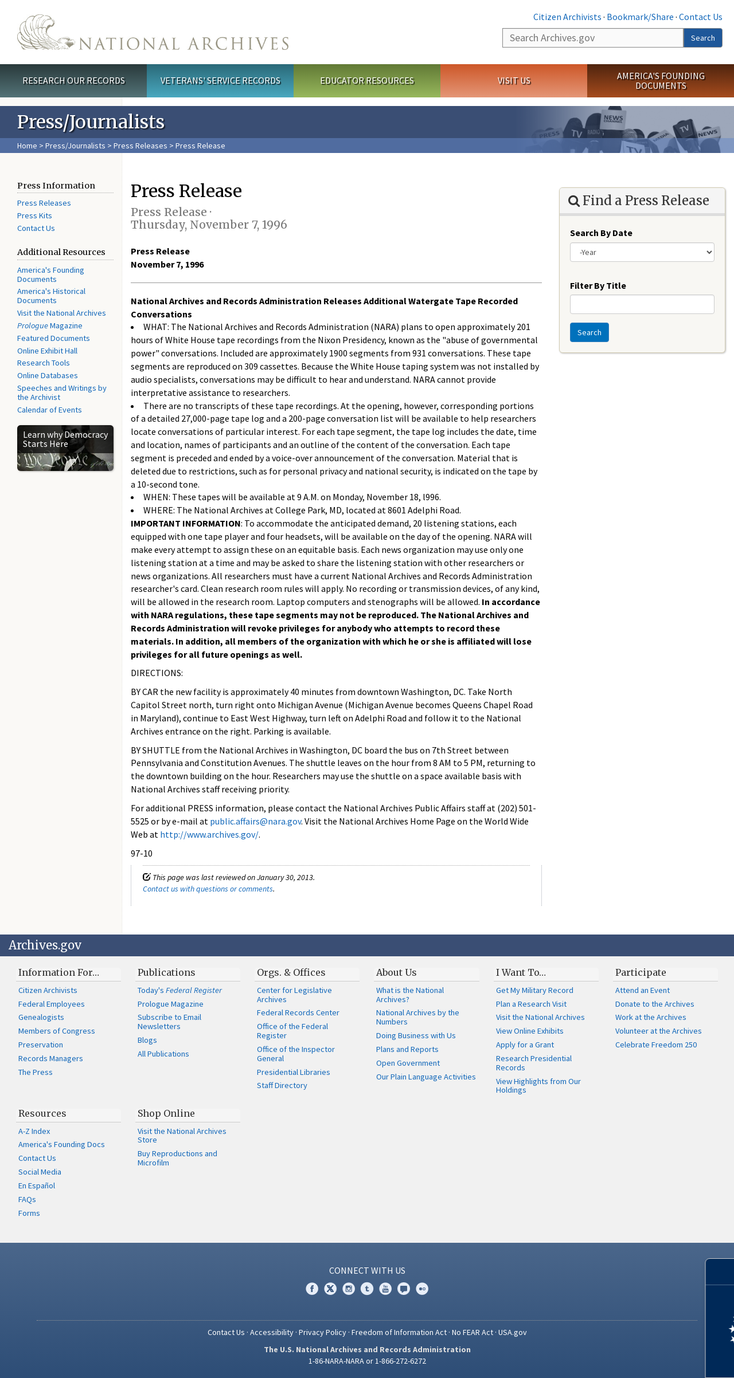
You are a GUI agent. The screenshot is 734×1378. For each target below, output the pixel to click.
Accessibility (272, 1332)
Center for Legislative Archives (294, 994)
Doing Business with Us (416, 1035)
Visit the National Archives (61, 313)
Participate (640, 972)
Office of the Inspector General (296, 1053)
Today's (180, 990)
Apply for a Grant (525, 1044)
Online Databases (47, 375)
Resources (42, 1113)
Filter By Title (598, 285)
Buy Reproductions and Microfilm (177, 1158)
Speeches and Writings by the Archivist (62, 392)
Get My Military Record (534, 990)
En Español (36, 1185)
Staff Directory (282, 1085)
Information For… (58, 972)
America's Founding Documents (661, 80)
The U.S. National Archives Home (152, 32)
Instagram (349, 1288)
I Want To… (521, 972)
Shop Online (166, 1113)
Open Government (408, 1063)
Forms (29, 1213)
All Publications (163, 1054)
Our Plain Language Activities (426, 1076)
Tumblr (367, 1288)
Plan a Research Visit (531, 1004)
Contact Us (701, 16)
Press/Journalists (75, 145)
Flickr (422, 1288)
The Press (35, 1072)
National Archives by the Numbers (417, 1017)
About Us (396, 972)
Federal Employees (51, 1004)
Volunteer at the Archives (658, 1031)
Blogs (147, 1040)
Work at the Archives (650, 1017)
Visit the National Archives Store (182, 1135)
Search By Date (601, 232)
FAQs (27, 1199)
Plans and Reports (407, 1049)
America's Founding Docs (61, 1144)
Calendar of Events (49, 410)
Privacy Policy (322, 1332)
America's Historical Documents (51, 295)
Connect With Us (367, 1270)
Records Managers (50, 1058)
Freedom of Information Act (399, 1332)
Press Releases (140, 145)
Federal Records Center (298, 1012)
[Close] (720, 1272)
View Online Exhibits (530, 1031)
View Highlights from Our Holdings (538, 1086)
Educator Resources (367, 80)
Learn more (632, 1357)
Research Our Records (73, 80)
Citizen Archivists (567, 16)
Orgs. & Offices (291, 972)
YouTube (385, 1288)
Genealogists (41, 1017)
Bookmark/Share (640, 16)
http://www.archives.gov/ (209, 834)
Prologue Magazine (171, 1004)
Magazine (50, 325)
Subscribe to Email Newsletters (169, 1021)
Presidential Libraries (293, 1072)
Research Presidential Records (534, 1063)
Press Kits (34, 215)
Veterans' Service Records (220, 80)
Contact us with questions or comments (208, 889)
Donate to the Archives (654, 1004)
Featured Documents (53, 338)
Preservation (40, 1044)
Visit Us (514, 80)
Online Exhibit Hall (47, 351)
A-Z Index (34, 1131)
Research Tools (43, 363)
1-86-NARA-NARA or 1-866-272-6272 (367, 1361)
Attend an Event (642, 990)
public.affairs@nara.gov (255, 821)
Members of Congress (56, 1031)
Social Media (39, 1172)
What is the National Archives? (410, 994)
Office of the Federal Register (292, 1031)
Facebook (312, 1288)
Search (703, 38)
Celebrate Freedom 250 (656, 1044)
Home (27, 145)
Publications (167, 972)
